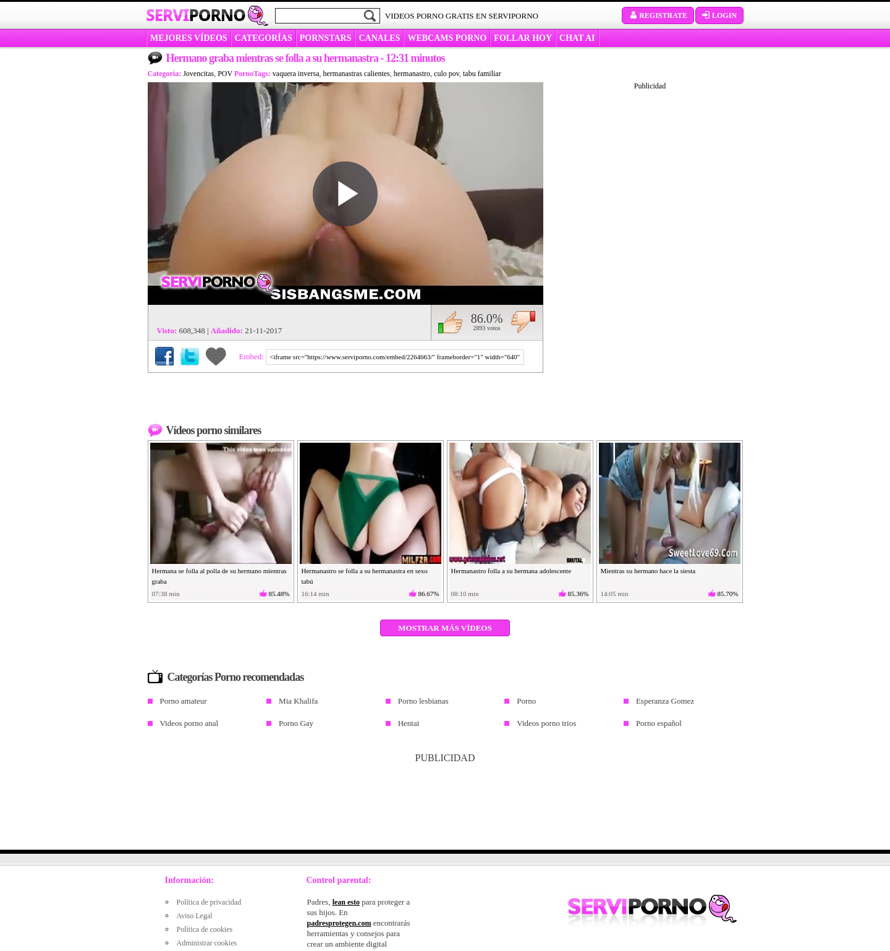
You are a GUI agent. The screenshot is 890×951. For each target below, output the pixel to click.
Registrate (658, 15)
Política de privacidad (209, 902)
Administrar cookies (207, 943)
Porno (526, 701)
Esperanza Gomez (665, 701)
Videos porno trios (546, 723)
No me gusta (523, 322)
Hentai (409, 723)
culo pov (446, 73)
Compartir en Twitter (189, 356)
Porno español (659, 723)
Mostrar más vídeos (444, 628)
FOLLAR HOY (523, 38)
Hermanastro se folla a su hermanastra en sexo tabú (365, 576)
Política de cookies (205, 929)
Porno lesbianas (423, 701)
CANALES (379, 38)
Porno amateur (183, 701)
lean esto (346, 902)
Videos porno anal (189, 723)
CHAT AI (577, 38)
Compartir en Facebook (164, 356)
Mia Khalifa (298, 701)
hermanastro (412, 73)
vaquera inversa (296, 73)
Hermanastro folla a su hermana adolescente (511, 570)
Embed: (252, 356)
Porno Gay (296, 723)
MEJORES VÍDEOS (188, 38)
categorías (263, 38)
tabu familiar (482, 73)
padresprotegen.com (339, 923)
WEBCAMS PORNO (446, 38)
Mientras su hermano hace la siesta (648, 570)
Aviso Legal (195, 915)
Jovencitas (198, 73)
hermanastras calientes (356, 73)
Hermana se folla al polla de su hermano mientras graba (219, 576)
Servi (195, 15)
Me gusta (450, 322)
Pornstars (326, 38)
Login (719, 15)
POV (225, 73)
